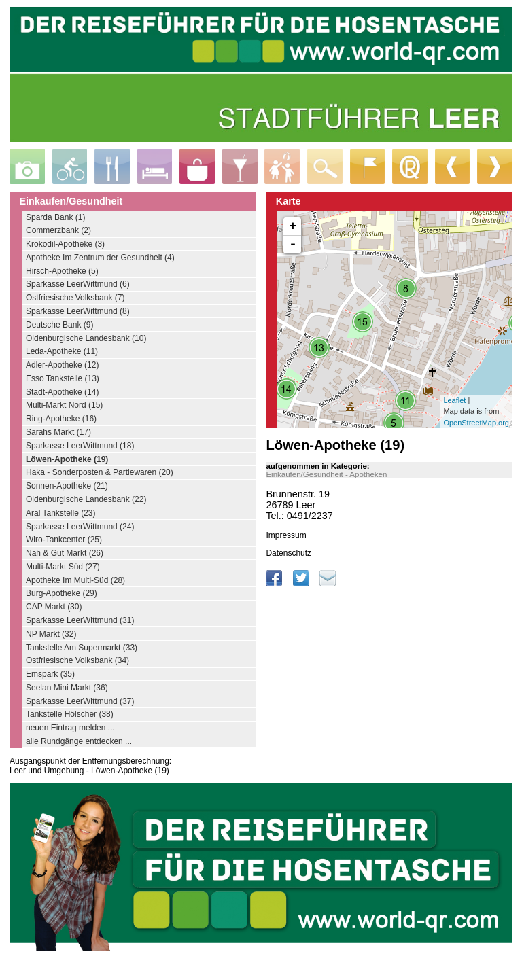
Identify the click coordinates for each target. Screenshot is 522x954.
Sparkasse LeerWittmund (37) (80, 701)
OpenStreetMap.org (476, 423)
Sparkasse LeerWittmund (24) (80, 526)
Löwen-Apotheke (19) (67, 459)
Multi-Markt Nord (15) (64, 405)
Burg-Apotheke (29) (61, 593)
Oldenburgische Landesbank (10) (86, 338)
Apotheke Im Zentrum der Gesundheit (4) (100, 257)
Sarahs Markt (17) (58, 432)
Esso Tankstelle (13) (62, 378)
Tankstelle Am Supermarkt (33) (81, 647)
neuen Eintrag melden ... (70, 727)
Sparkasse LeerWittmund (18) (80, 445)
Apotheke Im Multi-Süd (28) (75, 580)
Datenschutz (288, 553)
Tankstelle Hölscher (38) (70, 714)
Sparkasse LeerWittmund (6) (78, 284)
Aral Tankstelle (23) (61, 513)
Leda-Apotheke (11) (62, 351)
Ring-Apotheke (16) (61, 418)
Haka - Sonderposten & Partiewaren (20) (99, 472)
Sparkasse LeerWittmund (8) (78, 311)
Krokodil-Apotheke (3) (65, 244)
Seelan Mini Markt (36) (67, 687)
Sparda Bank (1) (55, 217)
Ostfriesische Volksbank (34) (77, 660)
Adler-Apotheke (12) (62, 365)
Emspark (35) (50, 674)
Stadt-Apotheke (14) (62, 392)
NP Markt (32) (51, 634)
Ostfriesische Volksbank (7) (75, 297)
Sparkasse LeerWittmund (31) (80, 620)
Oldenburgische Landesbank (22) (86, 499)
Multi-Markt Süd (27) (63, 566)
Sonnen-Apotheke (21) (67, 486)
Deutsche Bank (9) (59, 325)
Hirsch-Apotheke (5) (62, 271)
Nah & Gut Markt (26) (64, 553)
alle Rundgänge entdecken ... (79, 741)
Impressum (286, 535)
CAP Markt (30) (54, 607)
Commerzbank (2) (58, 230)
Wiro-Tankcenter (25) (64, 539)
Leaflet (454, 400)
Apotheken (368, 474)
